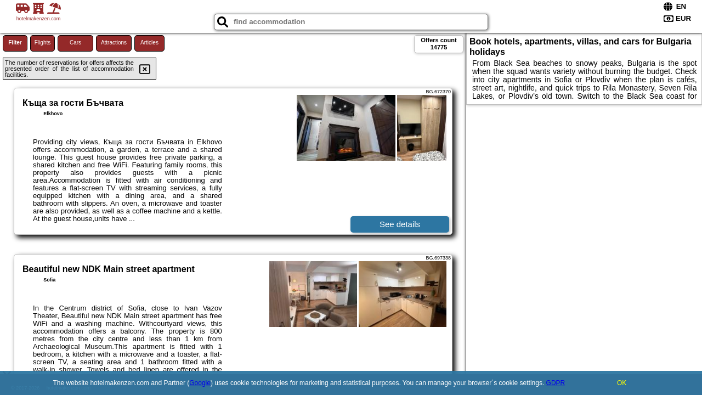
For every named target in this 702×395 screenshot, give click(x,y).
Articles (149, 43)
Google (200, 383)
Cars (75, 43)
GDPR (555, 383)
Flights (42, 43)
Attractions (114, 43)
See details (400, 224)
